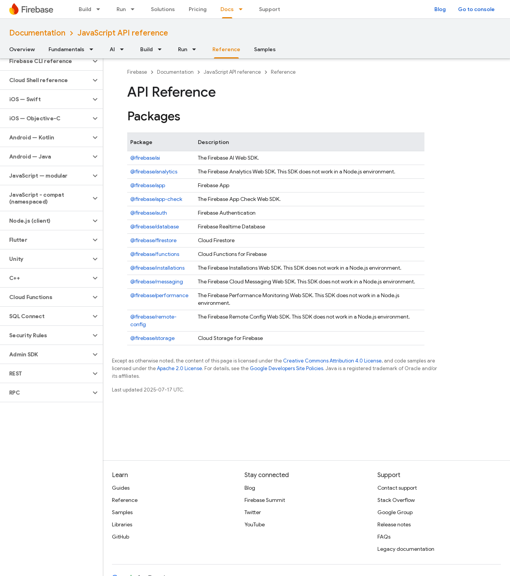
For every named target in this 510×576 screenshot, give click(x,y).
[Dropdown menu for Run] (135, 9)
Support (269, 9)
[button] (45, 61)
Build (85, 9)
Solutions (163, 9)
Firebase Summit (264, 500)
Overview (22, 49)
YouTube (254, 524)
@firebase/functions (154, 254)
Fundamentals (66, 49)
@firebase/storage (152, 338)
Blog (440, 9)
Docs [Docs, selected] (227, 9)
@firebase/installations (157, 267)
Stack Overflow (396, 500)
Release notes (394, 524)
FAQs (383, 536)
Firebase (137, 72)
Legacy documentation (405, 548)
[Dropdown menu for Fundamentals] (93, 49)
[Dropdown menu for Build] (100, 9)
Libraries (122, 524)
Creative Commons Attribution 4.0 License (332, 361)
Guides (121, 487)
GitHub (120, 536)
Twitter (252, 512)
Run (121, 9)
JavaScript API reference (123, 33)
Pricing (198, 9)
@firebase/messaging (156, 281)
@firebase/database (154, 226)
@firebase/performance (159, 295)
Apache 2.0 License (179, 368)
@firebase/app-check (156, 199)
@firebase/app (147, 185)
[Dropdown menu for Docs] (243, 9)
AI (112, 49)
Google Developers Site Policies (286, 368)
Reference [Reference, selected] (226, 49)
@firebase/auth (148, 212)
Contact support (397, 487)
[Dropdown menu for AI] (124, 49)
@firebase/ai (145, 157)
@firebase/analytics (153, 171)
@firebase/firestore (153, 240)
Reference (283, 72)
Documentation (37, 33)
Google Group (395, 512)
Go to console (476, 9)
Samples (265, 49)
